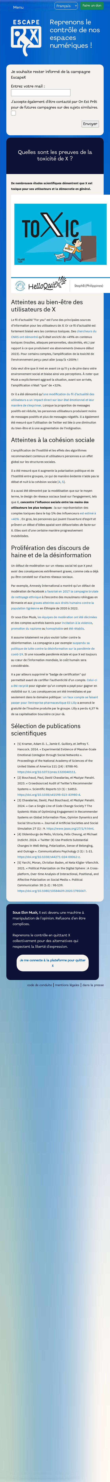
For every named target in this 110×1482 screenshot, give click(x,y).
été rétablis (76, 628)
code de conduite (39, 985)
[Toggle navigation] (18, 7)
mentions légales (67, 985)
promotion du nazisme (26, 628)
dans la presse (93, 985)
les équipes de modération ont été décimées (67, 617)
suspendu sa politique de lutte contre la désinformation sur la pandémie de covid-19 (53, 648)
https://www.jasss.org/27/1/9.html (69, 828)
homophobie (54, 628)
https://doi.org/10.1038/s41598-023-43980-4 (48, 795)
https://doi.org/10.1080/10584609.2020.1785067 (51, 891)
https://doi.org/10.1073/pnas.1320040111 (46, 772)
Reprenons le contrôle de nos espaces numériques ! (75, 34)
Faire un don (92, 5)
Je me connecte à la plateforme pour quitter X (52, 963)
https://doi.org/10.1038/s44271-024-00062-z (48, 857)
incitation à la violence (77, 623)
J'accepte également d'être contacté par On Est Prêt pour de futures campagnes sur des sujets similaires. (54, 107)
